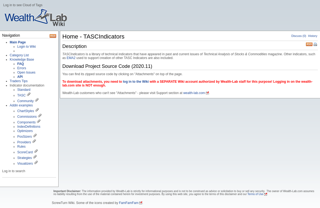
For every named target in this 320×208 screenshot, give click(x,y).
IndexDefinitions (28, 127)
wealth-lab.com (194, 93)
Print (316, 45)
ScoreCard (25, 152)
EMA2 (71, 58)
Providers (24, 142)
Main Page (18, 42)
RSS (309, 43)
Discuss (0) (298, 35)
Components (26, 122)
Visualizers (25, 163)
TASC (21, 95)
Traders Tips (19, 81)
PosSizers (24, 136)
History (312, 35)
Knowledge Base (22, 59)
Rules (21, 146)
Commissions (27, 117)
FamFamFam (128, 203)
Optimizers (25, 131)
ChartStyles (25, 111)
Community (25, 101)
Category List (19, 55)
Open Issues (26, 72)
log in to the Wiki (136, 82)
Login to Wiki (26, 46)
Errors (21, 68)
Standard (23, 90)
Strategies (24, 158)
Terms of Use (255, 194)
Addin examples (21, 105)
